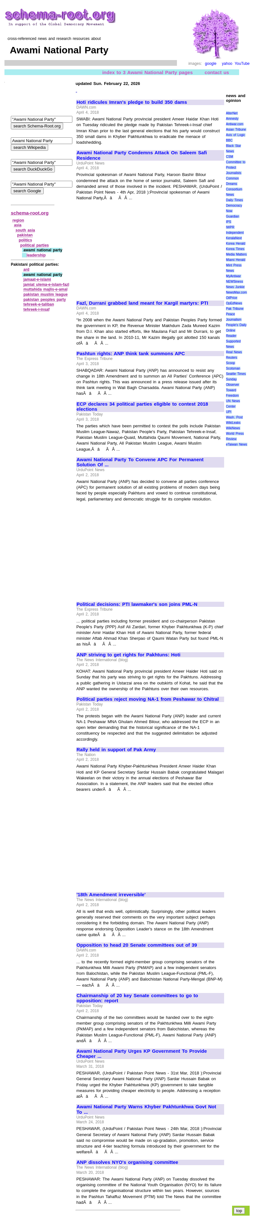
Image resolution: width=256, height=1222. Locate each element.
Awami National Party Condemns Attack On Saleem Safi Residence (142, 155)
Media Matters (236, 254)
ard (26, 269)
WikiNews (233, 428)
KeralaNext (234, 238)
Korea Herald (235, 243)
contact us (217, 72)
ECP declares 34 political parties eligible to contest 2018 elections (142, 406)
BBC (229, 140)
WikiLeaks (233, 422)
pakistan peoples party (44, 299)
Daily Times (234, 200)
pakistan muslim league (45, 294)
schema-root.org (29, 213)
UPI (228, 412)
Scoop (230, 363)
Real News (234, 352)
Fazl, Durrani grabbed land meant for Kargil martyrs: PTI (142, 303)
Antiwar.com (234, 124)
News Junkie (235, 287)
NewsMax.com (236, 292)
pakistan (25, 235)
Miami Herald (235, 260)
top (239, 1210)
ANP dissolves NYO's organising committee (127, 1162)
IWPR (230, 227)
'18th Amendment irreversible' (111, 894)
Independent (235, 232)
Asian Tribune (236, 129)
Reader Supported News (233, 341)
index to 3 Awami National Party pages (147, 72)
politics (25, 240)
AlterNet (232, 113)
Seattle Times (236, 374)
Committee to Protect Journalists (235, 167)
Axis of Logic (235, 135)
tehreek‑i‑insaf (36, 309)
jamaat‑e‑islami (37, 279)
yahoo (227, 63)
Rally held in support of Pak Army (116, 749)
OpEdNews (234, 303)
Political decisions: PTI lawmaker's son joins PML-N (137, 604)
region (18, 220)
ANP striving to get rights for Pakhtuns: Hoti (128, 654)
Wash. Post (234, 417)
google (210, 63)
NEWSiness (234, 281)
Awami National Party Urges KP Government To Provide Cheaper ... (142, 1054)
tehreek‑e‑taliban (38, 304)
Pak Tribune (235, 308)
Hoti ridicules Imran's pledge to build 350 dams (132, 102)
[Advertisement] (130, 248)
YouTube (242, 63)
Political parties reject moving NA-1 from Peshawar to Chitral (148, 699)
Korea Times (235, 249)
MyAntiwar (233, 276)
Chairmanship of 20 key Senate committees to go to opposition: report (137, 998)
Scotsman (233, 368)
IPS (228, 222)
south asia (25, 230)
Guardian (232, 216)
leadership (36, 255)
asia (17, 225)
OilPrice (231, 298)
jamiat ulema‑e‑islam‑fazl (46, 284)
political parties (34, 245)
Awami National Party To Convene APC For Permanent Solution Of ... (140, 462)
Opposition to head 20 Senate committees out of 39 (137, 945)
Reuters (231, 357)
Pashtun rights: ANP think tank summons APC (131, 353)
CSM (229, 156)
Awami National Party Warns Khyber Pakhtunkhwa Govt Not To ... (146, 1109)
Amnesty (232, 118)
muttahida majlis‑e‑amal (45, 289)
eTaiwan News (236, 444)
